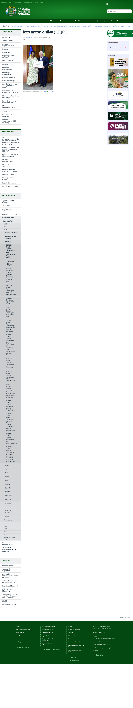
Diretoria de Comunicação (75, 642)
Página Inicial (54, 21)
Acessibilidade (102, 4)
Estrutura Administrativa (23, 629)
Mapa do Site (93, 4)
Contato (111, 4)
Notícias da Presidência (74, 629)
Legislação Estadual (47, 632)
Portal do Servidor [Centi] (113, 21)
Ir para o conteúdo (7, 2)
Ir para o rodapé (40, 2)
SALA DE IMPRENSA (8, 195)
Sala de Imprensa (25, 26)
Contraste (123, 4)
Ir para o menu (18, 2)
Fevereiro (78, 26)
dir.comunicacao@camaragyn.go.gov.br (104, 638)
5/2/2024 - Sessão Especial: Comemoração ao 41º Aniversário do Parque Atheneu (106, 26)
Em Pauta (70, 632)
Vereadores (19, 636)
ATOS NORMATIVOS (8, 132)
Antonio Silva (28, 38)
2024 (55, 26)
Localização (19, 642)
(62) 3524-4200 (100, 632)
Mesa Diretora (20, 632)
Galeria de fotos (47, 26)
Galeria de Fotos (36, 26)
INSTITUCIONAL (7, 32)
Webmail (93, 21)
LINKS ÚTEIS (6, 560)
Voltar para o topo (126, 617)
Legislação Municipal (48, 629)
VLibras (117, 4)
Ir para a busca (29, 2)
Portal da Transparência (82, 21)
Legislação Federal (47, 636)
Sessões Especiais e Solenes (65, 26)
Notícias (70, 626)
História (18, 626)
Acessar (129, 4)
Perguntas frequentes (66, 21)
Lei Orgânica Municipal (48, 626)
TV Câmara (71, 639)
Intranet (101, 21)
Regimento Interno (47, 644)
